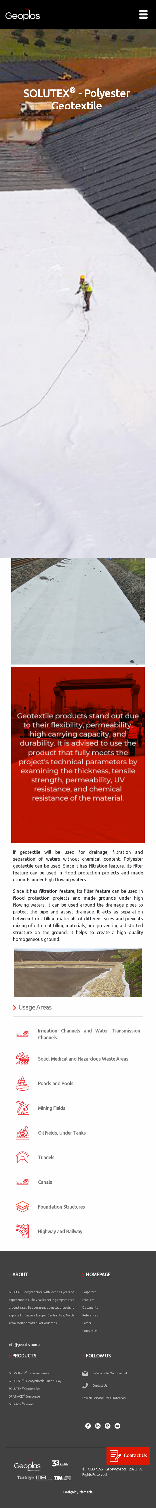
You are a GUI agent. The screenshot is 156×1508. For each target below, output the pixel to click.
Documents (90, 1307)
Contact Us (89, 1330)
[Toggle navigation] (143, 14)
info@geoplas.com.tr (24, 1345)
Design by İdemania (77, 1492)
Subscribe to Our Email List (110, 1373)
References (90, 1315)
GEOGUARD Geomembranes (29, 1373)
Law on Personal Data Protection (104, 1398)
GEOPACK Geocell (21, 1404)
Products (88, 1300)
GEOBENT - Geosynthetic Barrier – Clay (35, 1381)
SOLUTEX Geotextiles (24, 1388)
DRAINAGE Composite (24, 1396)
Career (86, 1323)
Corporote (89, 1292)
